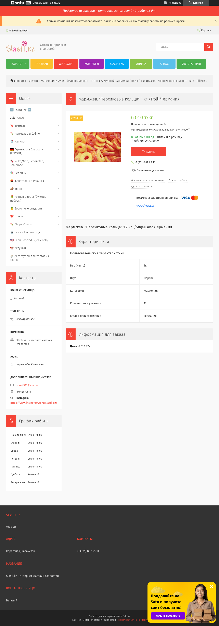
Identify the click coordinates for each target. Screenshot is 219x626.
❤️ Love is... (17, 216)
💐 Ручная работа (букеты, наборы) (28, 198)
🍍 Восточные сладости (26, 208)
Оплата (141, 64)
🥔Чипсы (16, 189)
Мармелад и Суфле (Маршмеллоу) (64, 81)
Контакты (92, 64)
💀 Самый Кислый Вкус (25, 232)
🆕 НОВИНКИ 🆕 (20, 110)
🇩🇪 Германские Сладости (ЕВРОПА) (26, 151)
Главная (42, 64)
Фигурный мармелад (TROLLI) (120, 81)
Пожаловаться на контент (132, 619)
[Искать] (208, 47)
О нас (164, 64)
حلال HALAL (17, 118)
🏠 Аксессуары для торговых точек (29, 258)
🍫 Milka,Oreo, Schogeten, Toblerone (27, 163)
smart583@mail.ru (27, 385)
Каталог (17, 64)
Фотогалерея (191, 64)
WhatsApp (66, 64)
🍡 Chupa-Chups (21, 224)
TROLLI (93, 81)
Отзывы (11, 526)
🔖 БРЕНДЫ (17, 125)
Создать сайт (40, 2)
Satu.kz (126, 616)
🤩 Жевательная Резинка (27, 181)
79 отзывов (175, 2)
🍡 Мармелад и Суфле (25, 133)
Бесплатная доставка (150, 170)
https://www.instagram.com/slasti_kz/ (33, 402)
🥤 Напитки (17, 141)
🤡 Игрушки (18, 248)
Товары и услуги (27, 81)
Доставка (117, 64)
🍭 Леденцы (18, 173)
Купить (150, 151)
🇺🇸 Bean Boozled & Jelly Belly (29, 240)
